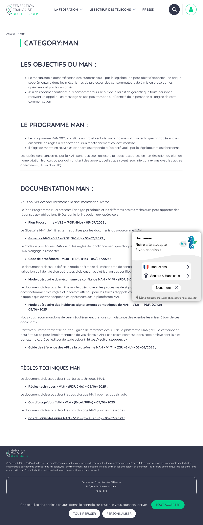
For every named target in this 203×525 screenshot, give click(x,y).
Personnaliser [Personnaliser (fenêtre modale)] (119, 514)
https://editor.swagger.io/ (107, 339)
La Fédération (66, 9)
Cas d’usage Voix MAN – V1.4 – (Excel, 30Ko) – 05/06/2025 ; (72, 402)
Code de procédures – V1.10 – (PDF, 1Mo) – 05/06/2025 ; (69, 259)
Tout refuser (84, 514)
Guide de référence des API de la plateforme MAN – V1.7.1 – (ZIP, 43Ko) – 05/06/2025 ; (92, 347)
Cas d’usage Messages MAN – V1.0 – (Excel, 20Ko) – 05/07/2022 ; (76, 418)
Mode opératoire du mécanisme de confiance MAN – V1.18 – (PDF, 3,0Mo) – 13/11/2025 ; (93, 279)
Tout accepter (167, 505)
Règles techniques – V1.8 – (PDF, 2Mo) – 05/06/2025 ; (68, 386)
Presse (148, 9)
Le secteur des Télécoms (110, 9)
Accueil (10, 33)
